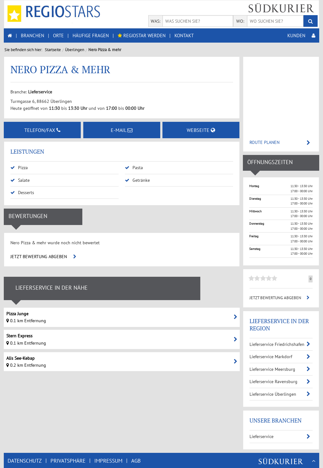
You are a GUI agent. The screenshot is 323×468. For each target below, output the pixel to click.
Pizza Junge (17, 314)
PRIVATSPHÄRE (67, 460)
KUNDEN (301, 36)
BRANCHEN (32, 36)
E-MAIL (121, 130)
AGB (136, 460)
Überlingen (74, 49)
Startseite (53, 49)
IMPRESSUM (108, 460)
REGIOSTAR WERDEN (142, 36)
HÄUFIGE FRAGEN (91, 36)
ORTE (58, 36)
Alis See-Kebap (20, 358)
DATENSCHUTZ (25, 460)
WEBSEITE (201, 130)
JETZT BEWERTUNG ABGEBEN (43, 256)
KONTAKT (184, 36)
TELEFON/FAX (42, 130)
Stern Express (19, 336)
